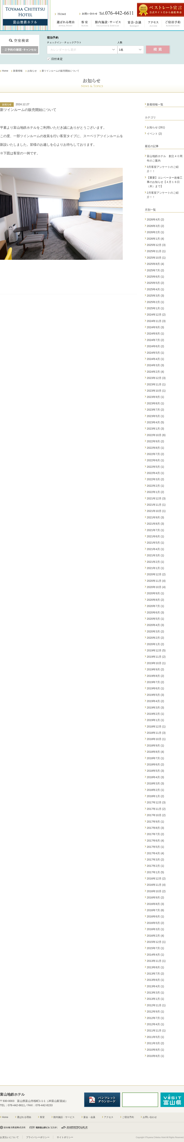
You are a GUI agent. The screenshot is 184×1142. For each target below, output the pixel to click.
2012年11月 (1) (156, 1005)
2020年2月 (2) (155, 637)
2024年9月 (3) (155, 327)
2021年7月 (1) (155, 530)
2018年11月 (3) (156, 732)
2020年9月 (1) (155, 593)
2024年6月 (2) (155, 346)
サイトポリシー (65, 1137)
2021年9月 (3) (155, 517)
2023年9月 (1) (155, 396)
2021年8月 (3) (155, 523)
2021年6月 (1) (155, 536)
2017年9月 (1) (155, 821)
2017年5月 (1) (155, 846)
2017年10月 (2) (156, 815)
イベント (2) (154, 133)
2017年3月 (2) (155, 859)
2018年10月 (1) (156, 739)
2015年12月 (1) (156, 941)
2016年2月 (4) (155, 935)
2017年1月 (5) (155, 872)
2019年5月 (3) (155, 694)
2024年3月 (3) (155, 365)
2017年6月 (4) (155, 840)
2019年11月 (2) (156, 656)
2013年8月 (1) (155, 967)
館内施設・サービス (107, 24)
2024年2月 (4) (155, 371)
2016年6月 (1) (155, 916)
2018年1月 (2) (155, 796)
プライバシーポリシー (38, 1137)
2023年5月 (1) (155, 416)
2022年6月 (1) (155, 460)
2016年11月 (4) (156, 884)
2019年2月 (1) (155, 713)
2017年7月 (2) (155, 834)
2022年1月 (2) (155, 492)
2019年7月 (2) (155, 682)
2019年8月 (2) (155, 675)
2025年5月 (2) (155, 282)
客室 (84, 24)
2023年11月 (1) (156, 384)
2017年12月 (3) (156, 802)
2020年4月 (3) (155, 625)
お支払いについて (9, 1137)
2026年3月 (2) (155, 226)
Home (5, 1117)
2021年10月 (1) (156, 511)
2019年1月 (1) (155, 720)
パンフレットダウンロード (102, 1100)
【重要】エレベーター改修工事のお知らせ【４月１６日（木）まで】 (164, 182)
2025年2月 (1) (155, 302)
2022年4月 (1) (155, 473)
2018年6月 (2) (155, 764)
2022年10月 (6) (156, 435)
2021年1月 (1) (155, 568)
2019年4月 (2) (155, 701)
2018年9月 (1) (155, 745)
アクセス (153, 24)
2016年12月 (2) (156, 878)
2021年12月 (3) (156, 498)
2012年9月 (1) (155, 1011)
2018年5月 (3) (155, 770)
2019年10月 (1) (156, 663)
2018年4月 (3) (155, 777)
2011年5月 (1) (155, 1037)
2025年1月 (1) (155, 308)
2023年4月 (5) (155, 422)
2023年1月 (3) (155, 428)
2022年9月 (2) (155, 441)
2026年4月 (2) (155, 219)
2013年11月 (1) (156, 960)
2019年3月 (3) (155, 707)
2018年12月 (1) (156, 726)
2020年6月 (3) (155, 612)
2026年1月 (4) (155, 238)
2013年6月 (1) (155, 979)
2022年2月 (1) (155, 485)
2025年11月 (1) (156, 251)
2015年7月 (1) (155, 948)
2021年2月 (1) (155, 561)
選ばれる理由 (65, 24)
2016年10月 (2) (156, 891)
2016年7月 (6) (155, 910)
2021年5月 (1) (155, 542)
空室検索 (157, 49)
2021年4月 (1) (155, 549)
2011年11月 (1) (156, 1030)
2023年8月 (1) (155, 403)
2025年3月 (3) (155, 295)
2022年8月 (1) (155, 447)
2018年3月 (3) (155, 783)
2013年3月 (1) (155, 992)
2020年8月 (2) (155, 599)
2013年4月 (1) (155, 986)
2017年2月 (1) (155, 865)
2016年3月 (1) (155, 929)
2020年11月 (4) (156, 580)
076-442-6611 (16, 1105)
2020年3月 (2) (155, 631)
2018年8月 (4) (155, 751)
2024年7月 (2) (155, 340)
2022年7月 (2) (155, 454)
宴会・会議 (134, 24)
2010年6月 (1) (155, 1055)
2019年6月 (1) (155, 688)
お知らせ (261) (156, 127)
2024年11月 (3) (156, 321)
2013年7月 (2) (155, 973)
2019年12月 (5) (156, 650)
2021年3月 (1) (155, 555)
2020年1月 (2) (155, 644)
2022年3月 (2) (155, 479)
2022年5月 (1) (155, 466)
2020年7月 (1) (155, 606)
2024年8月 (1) (155, 333)
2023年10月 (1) (156, 390)
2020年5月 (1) (155, 618)
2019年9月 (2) (155, 669)
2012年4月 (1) (155, 1024)
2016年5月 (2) (155, 922)
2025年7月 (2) (155, 270)
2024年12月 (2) (156, 314)
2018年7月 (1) (155, 758)
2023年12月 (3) (156, 377)
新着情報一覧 (155, 104)
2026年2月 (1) (155, 232)
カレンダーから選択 (63, 49)
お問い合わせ (106, 13)
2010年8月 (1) (155, 1049)
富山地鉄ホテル (25, 15)
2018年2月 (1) (155, 789)
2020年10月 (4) (156, 587)
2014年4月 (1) (155, 954)
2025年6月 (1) (155, 276)
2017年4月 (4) (155, 853)
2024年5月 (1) (155, 352)
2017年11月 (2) (156, 808)
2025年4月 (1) (155, 289)
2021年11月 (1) (156, 504)
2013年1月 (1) (155, 998)
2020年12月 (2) (156, 574)
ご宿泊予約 (173, 24)
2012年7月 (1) (155, 1018)
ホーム (60, 14)
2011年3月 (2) (155, 1043)
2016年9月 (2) (155, 897)
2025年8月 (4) (155, 263)
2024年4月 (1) (155, 359)
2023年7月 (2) (155, 409)
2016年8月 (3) (155, 904)
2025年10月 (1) (156, 257)
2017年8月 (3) (155, 827)
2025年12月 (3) (156, 244)
